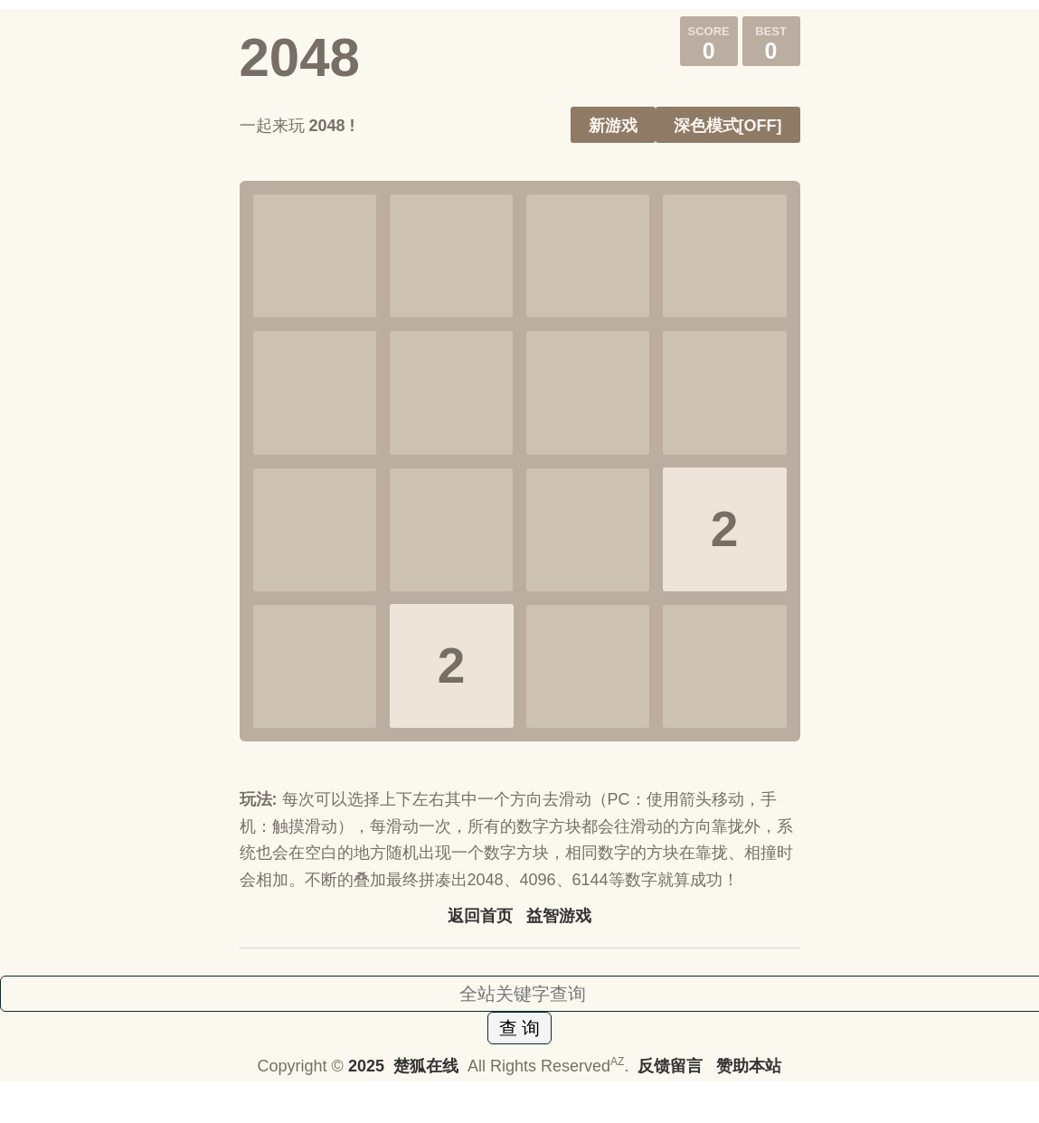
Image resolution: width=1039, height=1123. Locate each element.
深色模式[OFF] (728, 126)
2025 (366, 1066)
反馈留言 (672, 1066)
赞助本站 (748, 1066)
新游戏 (613, 126)
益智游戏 (558, 916)
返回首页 (480, 916)
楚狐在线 (425, 1066)
